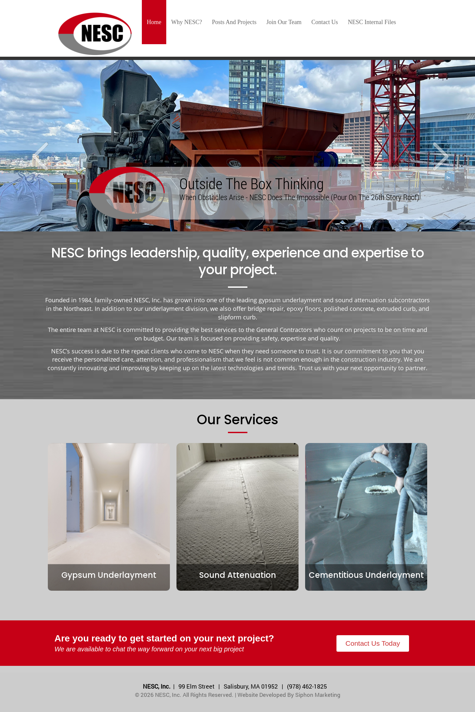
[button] (35, 145)
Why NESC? (186, 22)
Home (154, 22)
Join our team (284, 22)
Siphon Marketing (317, 694)
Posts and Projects (234, 22)
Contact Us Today (372, 643)
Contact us (324, 22)
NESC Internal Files (372, 22)
